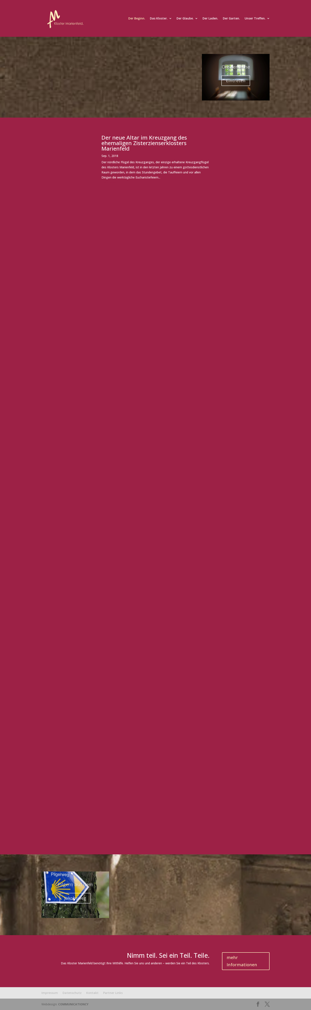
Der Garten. (231, 18)
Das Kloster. (159, 18)
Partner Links (113, 993)
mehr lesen (109, 182)
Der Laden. (210, 18)
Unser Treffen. (255, 18)
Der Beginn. (136, 18)
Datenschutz (72, 993)
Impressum (49, 993)
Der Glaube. (185, 18)
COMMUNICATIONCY (73, 1004)
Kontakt (92, 993)
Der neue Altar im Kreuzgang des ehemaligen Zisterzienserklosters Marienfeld (144, 143)
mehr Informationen (242, 961)
